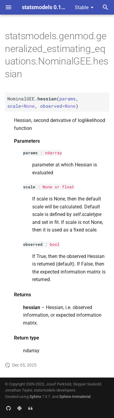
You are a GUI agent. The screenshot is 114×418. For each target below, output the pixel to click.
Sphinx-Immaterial (75, 396)
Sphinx (35, 396)
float (68, 187)
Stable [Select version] (81, 7)
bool (55, 244)
